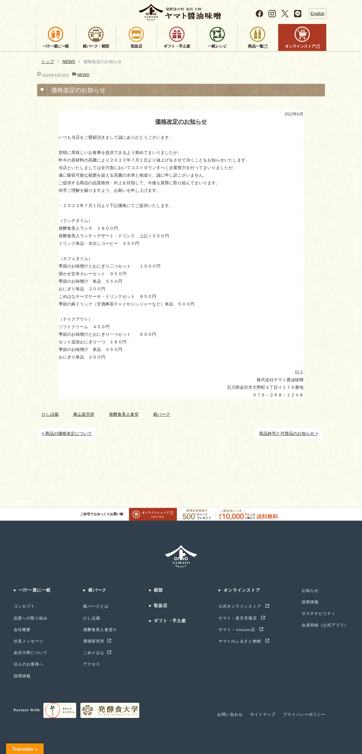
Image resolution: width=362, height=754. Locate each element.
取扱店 (160, 605)
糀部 (158, 590)
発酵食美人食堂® (99, 629)
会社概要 (22, 629)
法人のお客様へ (28, 664)
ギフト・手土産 (170, 621)
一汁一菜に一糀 (35, 590)
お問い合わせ (230, 714)
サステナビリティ (319, 613)
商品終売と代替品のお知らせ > (288, 433)
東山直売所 (83, 414)
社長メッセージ (28, 641)
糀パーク (161, 414)
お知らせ (310, 590)
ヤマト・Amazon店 (237, 629)
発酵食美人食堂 (124, 414)
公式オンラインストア (240, 606)
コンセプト (24, 606)
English (318, 13)
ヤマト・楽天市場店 (238, 618)
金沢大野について (31, 652)
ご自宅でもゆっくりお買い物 (128, 514)
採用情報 (22, 676)
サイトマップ (263, 714)
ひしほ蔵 (50, 414)
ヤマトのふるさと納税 (240, 641)
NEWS (69, 61)
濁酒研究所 (93, 641)
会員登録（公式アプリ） (325, 625)
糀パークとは (96, 606)
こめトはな (93, 652)
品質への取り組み (31, 618)
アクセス (91, 664)
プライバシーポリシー (304, 714)
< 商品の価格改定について (67, 433)
